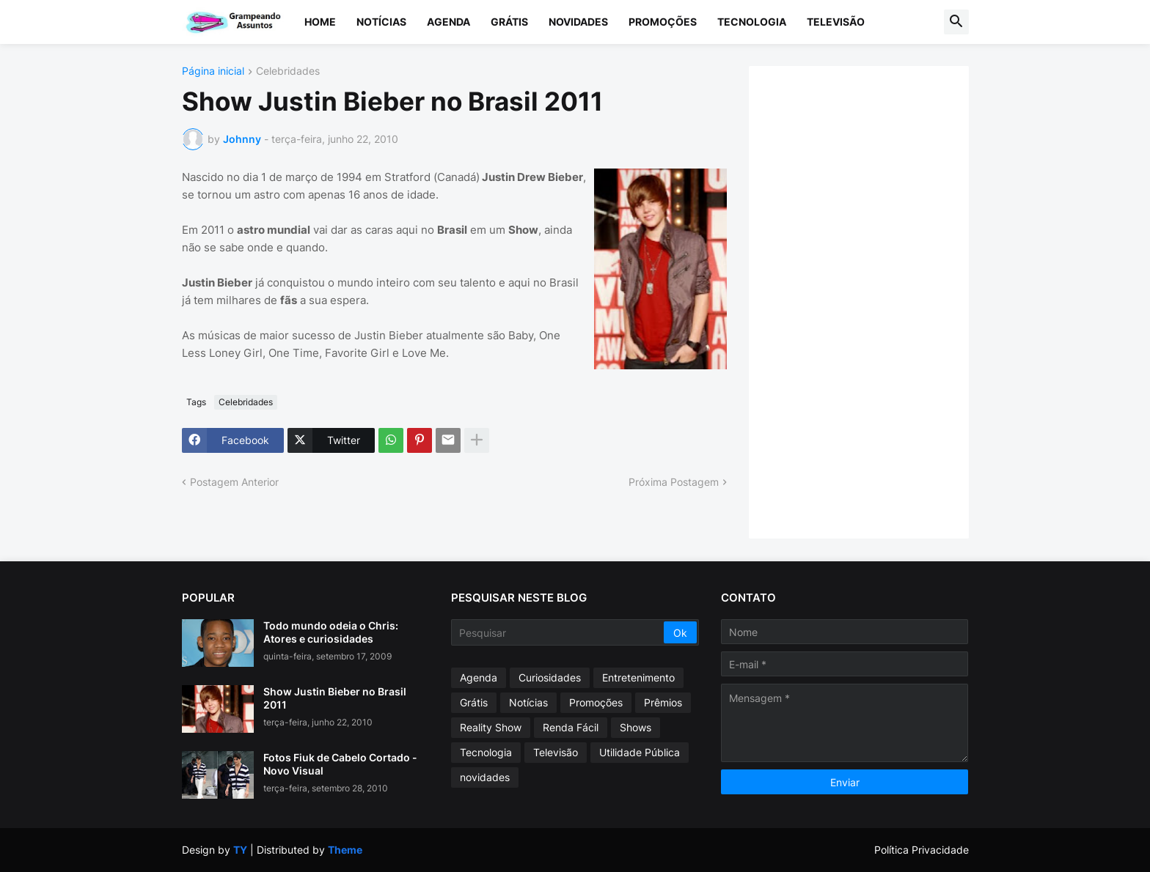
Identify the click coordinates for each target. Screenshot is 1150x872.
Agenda (448, 21)
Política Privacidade (921, 849)
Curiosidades (550, 677)
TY (240, 849)
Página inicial (213, 71)
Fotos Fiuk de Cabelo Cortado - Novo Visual (340, 764)
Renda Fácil (570, 727)
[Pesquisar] (558, 632)
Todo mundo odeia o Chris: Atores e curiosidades (330, 632)
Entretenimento (638, 677)
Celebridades (288, 71)
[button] (956, 22)
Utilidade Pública (639, 752)
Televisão (836, 21)
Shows (635, 727)
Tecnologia (751, 21)
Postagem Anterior (234, 482)
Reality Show (490, 727)
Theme (345, 849)
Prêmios (663, 702)
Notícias (381, 21)
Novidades (578, 21)
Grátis (509, 21)
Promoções (663, 21)
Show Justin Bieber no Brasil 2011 (334, 698)
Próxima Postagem (674, 482)
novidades (485, 777)
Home (320, 21)
